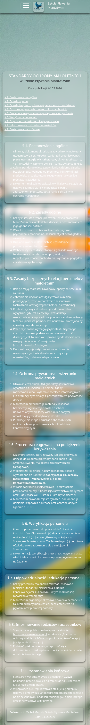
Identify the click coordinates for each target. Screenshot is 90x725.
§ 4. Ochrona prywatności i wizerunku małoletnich (36, 109)
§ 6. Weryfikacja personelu (21, 117)
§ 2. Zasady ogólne (16, 101)
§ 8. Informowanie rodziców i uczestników (30, 125)
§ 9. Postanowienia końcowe (22, 129)
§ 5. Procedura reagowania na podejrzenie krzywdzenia (39, 113)
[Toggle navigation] (26, 6)
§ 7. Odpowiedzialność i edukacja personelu (32, 121)
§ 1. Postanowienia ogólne (21, 97)
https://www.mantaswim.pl (30, 634)
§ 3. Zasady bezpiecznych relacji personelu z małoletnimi (40, 105)
